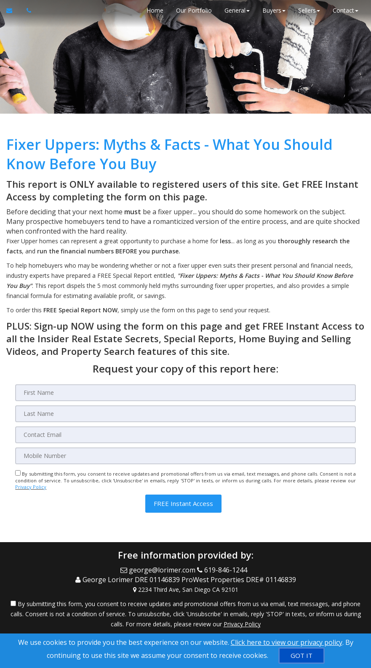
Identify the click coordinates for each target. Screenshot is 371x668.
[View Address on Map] (185, 590)
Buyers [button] (274, 10)
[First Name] (185, 392)
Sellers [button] (309, 10)
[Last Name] (185, 413)
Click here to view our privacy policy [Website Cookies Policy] (286, 642)
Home (155, 10)
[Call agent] (26, 10)
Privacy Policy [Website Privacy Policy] (30, 487)
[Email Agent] (13, 10)
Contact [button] (345, 10)
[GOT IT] (301, 655)
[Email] (185, 434)
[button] (183, 504)
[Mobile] (185, 455)
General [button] (237, 10)
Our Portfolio (194, 10)
